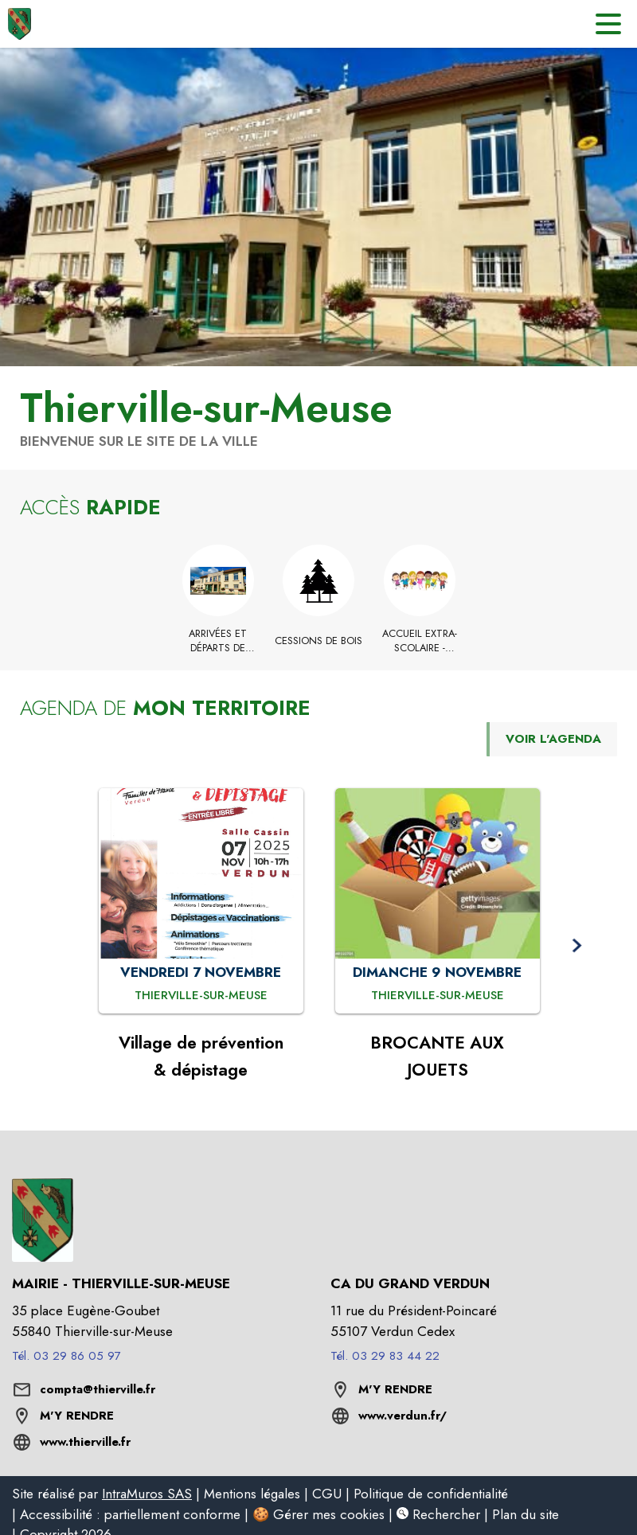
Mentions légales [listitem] (252, 1493)
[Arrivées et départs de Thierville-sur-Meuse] (217, 641)
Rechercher (438, 1514)
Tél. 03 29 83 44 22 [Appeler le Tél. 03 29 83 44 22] (385, 1356)
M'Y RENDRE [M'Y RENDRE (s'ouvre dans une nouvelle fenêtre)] (77, 1415)
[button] (576, 945)
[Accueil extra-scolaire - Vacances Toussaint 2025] (419, 641)
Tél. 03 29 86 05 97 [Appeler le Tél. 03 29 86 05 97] (66, 1356)
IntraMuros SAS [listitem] (147, 1493)
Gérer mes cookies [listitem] (329, 1514)
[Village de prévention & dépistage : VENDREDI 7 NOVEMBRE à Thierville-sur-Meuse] (201, 996)
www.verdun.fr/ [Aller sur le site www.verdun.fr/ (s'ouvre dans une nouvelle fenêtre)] (402, 1415)
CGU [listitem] (327, 1493)
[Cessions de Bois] (318, 641)
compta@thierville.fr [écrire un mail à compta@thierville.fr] (97, 1389)
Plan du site (525, 1514)
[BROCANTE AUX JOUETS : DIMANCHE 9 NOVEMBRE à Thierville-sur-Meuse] (437, 996)
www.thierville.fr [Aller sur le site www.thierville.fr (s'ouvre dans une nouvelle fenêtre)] (85, 1442)
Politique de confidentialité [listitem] (431, 1493)
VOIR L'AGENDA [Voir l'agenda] (553, 739)
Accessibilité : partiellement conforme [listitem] (130, 1514)
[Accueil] (19, 24)
